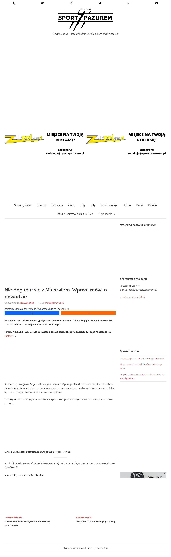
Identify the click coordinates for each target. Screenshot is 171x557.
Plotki (139, 205)
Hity (83, 205)
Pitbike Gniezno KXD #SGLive (75, 214)
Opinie (127, 205)
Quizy (71, 205)
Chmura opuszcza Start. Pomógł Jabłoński (142, 358)
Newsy (42, 205)
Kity (93, 205)
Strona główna (23, 205)
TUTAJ (8, 336)
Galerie (152, 205)
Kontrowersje (109, 205)
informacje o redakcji (134, 297)
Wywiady (57, 205)
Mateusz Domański (54, 303)
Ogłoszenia (106, 214)
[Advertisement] (85, 100)
